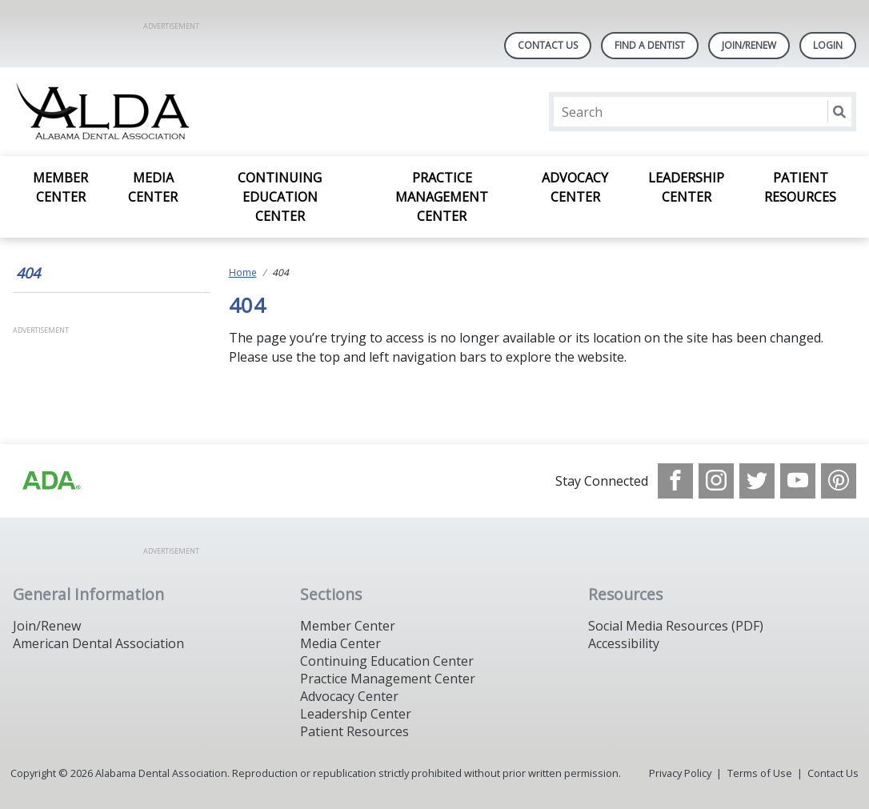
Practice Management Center (441, 197)
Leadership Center (686, 187)
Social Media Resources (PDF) (675, 626)
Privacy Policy (680, 773)
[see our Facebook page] (675, 481)
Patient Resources (800, 187)
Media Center (153, 187)
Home (243, 272)
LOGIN (828, 45)
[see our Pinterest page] (838, 481)
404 (28, 272)
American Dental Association (98, 643)
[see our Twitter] (757, 481)
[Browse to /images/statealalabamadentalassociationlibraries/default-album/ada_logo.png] (50, 481)
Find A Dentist (650, 45)
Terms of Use (759, 773)
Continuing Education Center (280, 197)
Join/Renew (749, 45)
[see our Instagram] (716, 481)
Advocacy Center (575, 187)
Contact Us (548, 45)
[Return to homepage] (219, 111)
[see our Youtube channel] (797, 481)
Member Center (60, 187)
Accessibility (623, 643)
